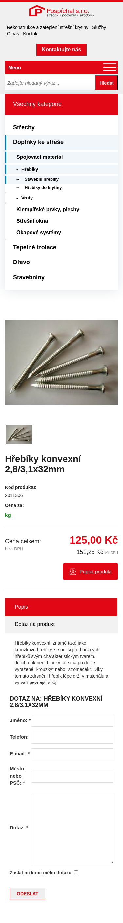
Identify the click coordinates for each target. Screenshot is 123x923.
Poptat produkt (95, 571)
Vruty (27, 197)
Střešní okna (32, 221)
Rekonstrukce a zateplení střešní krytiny (47, 27)
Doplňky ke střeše (38, 142)
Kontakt (30, 33)
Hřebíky (29, 169)
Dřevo (21, 262)
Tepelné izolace (34, 247)
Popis (21, 607)
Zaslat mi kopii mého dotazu (40, 872)
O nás (13, 33)
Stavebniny (29, 277)
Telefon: (19, 737)
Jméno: (20, 720)
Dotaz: (19, 827)
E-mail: (20, 753)
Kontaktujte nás (61, 49)
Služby (99, 27)
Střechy (24, 127)
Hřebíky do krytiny (43, 187)
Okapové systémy (38, 232)
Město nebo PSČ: (17, 776)
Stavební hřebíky (42, 179)
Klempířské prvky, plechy (47, 209)
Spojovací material (39, 157)
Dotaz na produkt (35, 624)
